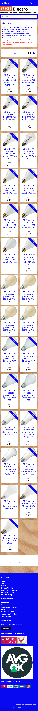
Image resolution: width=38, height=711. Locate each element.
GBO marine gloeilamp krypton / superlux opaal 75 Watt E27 (28, 469)
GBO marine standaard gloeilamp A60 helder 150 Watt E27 (28, 154)
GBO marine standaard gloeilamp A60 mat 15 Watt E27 (9, 189)
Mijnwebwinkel (22, 707)
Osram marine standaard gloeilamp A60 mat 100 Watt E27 (28, 259)
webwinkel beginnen (30, 704)
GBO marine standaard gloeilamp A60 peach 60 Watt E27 (9, 327)
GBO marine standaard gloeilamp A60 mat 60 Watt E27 (28, 224)
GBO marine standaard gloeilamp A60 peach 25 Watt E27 (9, 296)
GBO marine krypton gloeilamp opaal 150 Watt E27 (9, 505)
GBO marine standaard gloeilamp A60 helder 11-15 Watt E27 (9, 80)
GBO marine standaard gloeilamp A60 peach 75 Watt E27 (28, 327)
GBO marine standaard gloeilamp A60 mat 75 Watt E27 (9, 258)
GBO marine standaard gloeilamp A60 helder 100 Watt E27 (9, 154)
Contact (4, 588)
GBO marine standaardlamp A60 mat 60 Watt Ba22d (9, 539)
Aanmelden (6, 629)
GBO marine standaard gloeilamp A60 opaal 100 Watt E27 (28, 395)
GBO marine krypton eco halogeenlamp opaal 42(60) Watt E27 (9, 469)
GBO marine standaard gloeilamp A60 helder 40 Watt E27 (28, 80)
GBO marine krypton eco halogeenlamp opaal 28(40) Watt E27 (28, 432)
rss (23, 704)
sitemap (18, 704)
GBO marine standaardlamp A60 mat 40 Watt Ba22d (28, 505)
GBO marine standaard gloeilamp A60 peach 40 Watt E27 (28, 296)
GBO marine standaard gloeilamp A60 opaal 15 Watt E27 (9, 358)
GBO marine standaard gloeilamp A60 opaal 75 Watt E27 (9, 395)
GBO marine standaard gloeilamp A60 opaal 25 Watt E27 (28, 358)
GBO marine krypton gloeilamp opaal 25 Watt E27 (9, 431)
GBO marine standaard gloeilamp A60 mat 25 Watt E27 (28, 189)
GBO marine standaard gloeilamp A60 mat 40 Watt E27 (9, 224)
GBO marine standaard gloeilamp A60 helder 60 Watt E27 (10, 117)
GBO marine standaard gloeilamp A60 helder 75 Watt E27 (28, 117)
